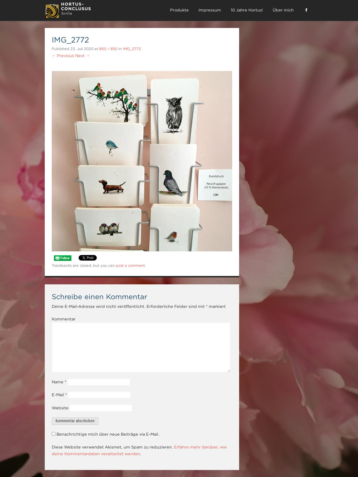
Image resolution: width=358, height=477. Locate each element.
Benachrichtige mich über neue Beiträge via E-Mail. (107, 434)
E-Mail (59, 395)
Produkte (179, 10)
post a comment (130, 265)
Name (59, 382)
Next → (82, 55)
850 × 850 (108, 49)
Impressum (210, 10)
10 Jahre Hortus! (247, 10)
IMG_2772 (132, 49)
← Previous (63, 55)
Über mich (283, 10)
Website (60, 408)
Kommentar (64, 319)
